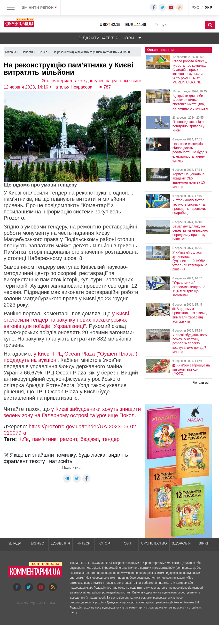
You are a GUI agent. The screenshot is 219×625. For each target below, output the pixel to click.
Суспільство (154, 543)
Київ (23, 439)
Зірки (204, 543)
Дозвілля (60, 543)
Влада (15, 543)
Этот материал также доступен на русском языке (91, 80)
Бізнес (37, 543)
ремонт (68, 439)
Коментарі (29, 603)
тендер (111, 439)
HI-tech (84, 543)
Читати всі (201, 382)
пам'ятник (44, 439)
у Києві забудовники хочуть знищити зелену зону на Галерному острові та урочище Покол (72, 412)
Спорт (105, 543)
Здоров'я (181, 543)
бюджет (90, 439)
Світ (128, 543)
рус (195, 8)
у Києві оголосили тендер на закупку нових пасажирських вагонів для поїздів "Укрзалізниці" (66, 319)
